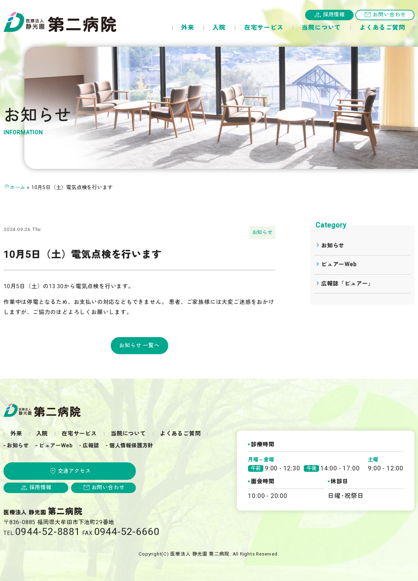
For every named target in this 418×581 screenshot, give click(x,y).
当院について (321, 27)
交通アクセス (74, 471)
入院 (219, 27)
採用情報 (334, 14)
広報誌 (91, 445)
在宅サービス (264, 27)
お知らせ (262, 232)
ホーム (17, 187)
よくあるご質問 (382, 27)
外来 (187, 27)
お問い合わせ (389, 14)
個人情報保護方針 (131, 445)
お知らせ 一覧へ (139, 345)
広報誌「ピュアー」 (347, 284)
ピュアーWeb (339, 264)
